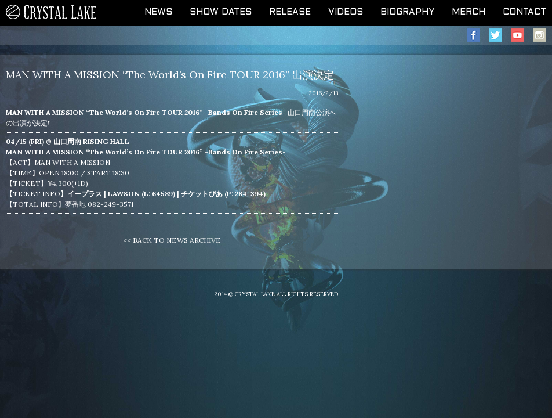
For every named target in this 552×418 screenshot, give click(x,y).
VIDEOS (345, 12)
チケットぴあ (202, 193)
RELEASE (290, 12)
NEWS (158, 12)
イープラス (84, 193)
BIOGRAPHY (407, 12)
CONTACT (524, 12)
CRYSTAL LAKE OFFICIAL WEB (51, 13)
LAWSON (124, 193)
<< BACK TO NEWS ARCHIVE (172, 240)
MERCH (468, 12)
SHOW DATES (221, 12)
